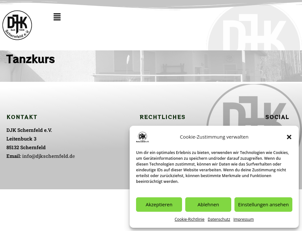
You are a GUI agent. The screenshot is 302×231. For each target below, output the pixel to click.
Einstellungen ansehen (263, 204)
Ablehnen (208, 204)
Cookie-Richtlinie (190, 219)
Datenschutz (219, 219)
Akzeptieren (159, 204)
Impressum (243, 219)
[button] (289, 137)
